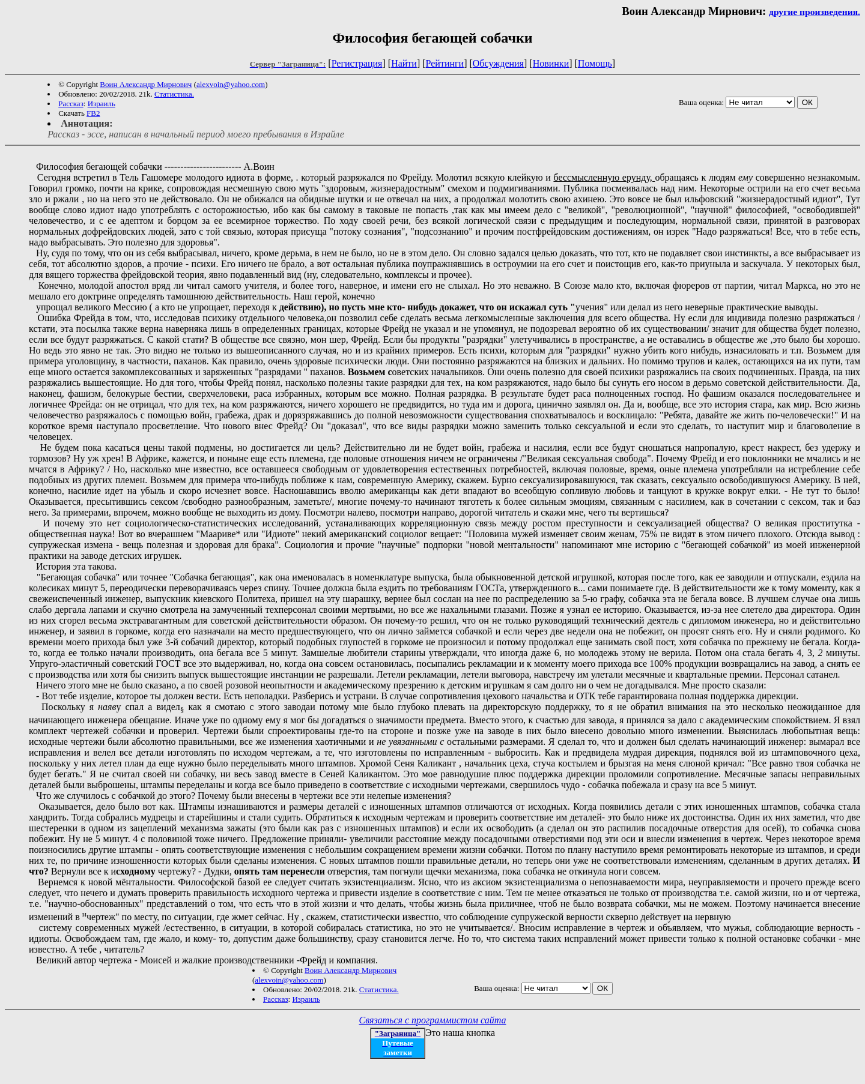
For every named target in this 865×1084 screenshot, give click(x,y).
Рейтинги (445, 63)
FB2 (93, 113)
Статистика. (174, 93)
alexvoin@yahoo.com (230, 84)
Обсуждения (498, 63)
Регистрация (357, 63)
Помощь (595, 63)
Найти (404, 63)
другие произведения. (814, 12)
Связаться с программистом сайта (432, 1020)
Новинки (551, 63)
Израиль (101, 103)
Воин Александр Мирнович (146, 84)
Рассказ (70, 103)
